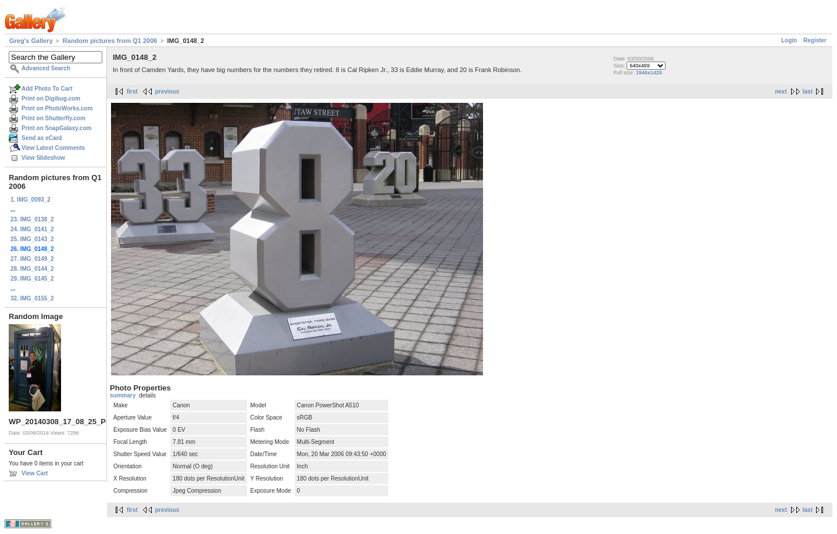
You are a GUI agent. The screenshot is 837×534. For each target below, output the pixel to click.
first (132, 91)
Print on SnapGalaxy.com (56, 128)
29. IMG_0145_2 (32, 278)
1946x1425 (649, 73)
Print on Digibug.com (51, 98)
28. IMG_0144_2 (32, 269)
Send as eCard (42, 138)
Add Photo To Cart (47, 88)
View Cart (35, 473)
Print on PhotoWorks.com (57, 108)
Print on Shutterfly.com (53, 118)
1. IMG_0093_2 (30, 199)
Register (815, 40)
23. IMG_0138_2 (32, 219)
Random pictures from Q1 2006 (110, 40)
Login (789, 40)
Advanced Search (46, 68)
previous (167, 91)
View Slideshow (43, 158)
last (808, 91)
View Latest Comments (53, 148)
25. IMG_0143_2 (32, 239)
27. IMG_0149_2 (32, 259)
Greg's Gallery (31, 40)
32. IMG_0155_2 (32, 298)
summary (122, 395)
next (781, 91)
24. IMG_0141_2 (32, 229)
